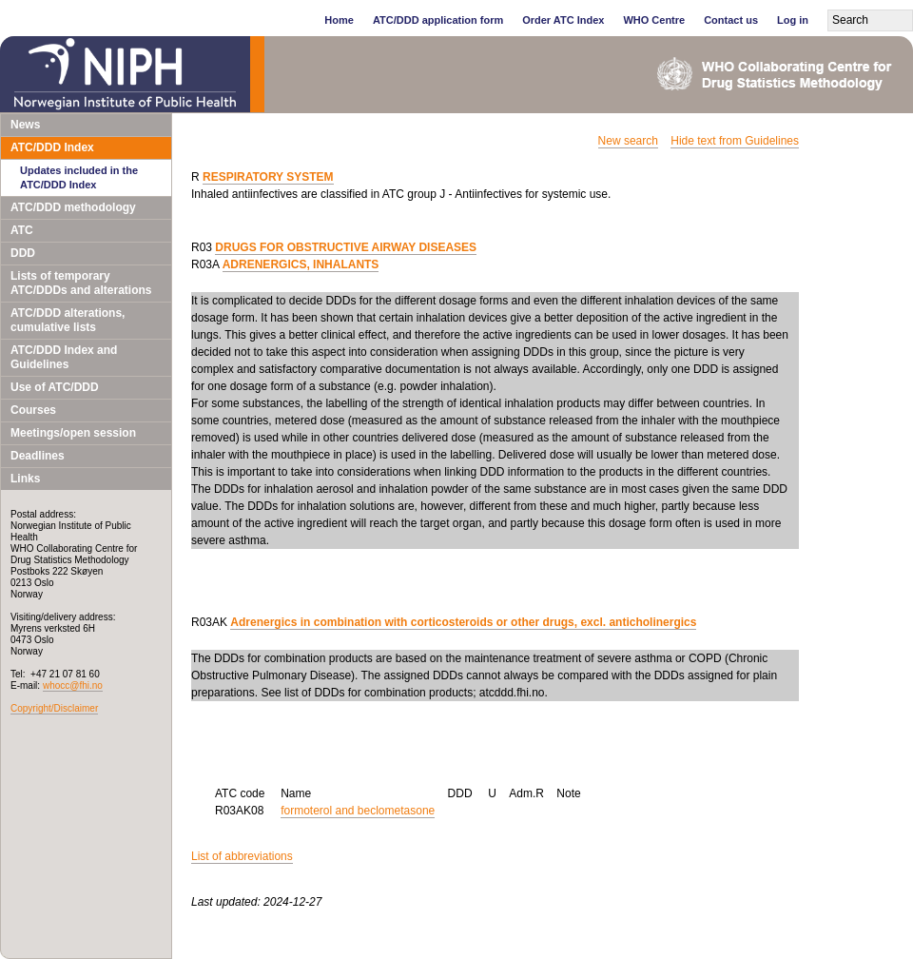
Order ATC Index (563, 20)
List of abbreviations (242, 856)
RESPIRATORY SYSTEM (268, 177)
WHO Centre (654, 20)
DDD (22, 253)
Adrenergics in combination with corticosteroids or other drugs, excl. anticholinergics (463, 622)
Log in (792, 20)
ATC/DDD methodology (73, 207)
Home (339, 20)
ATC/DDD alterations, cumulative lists (67, 320)
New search (628, 140)
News (25, 124)
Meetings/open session (73, 433)
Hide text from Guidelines (734, 140)
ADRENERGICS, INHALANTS (301, 264)
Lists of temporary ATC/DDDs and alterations (80, 283)
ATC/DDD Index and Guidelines (63, 357)
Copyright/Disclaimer (54, 708)
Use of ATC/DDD (54, 387)
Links (25, 478)
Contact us (731, 20)
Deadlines (37, 455)
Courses (33, 410)
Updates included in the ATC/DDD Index (79, 177)
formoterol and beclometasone (358, 810)
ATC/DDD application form (438, 20)
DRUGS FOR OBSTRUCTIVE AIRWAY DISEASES (345, 247)
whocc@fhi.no (73, 685)
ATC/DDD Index (52, 147)
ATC (21, 230)
